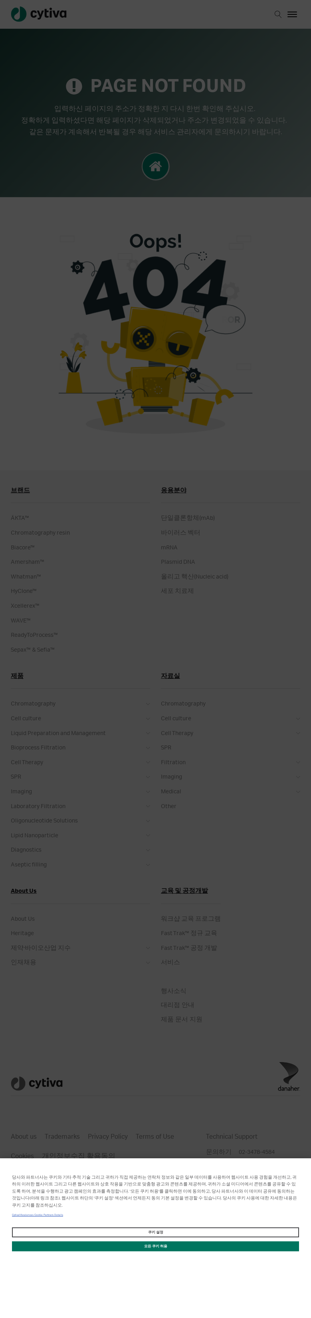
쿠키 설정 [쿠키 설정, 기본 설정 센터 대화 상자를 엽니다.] (155, 1232)
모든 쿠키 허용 (155, 1246)
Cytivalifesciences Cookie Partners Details (37, 1215)
